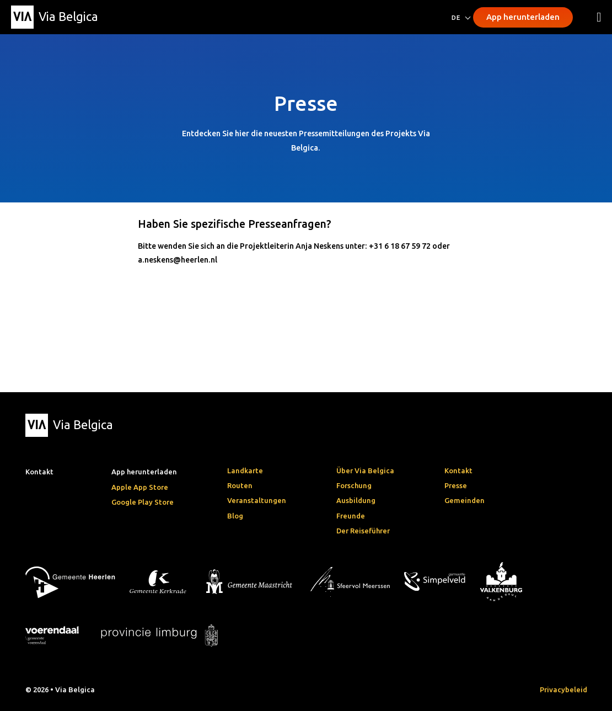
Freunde (350, 516)
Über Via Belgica (365, 470)
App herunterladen (523, 17)
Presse (455, 485)
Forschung (354, 485)
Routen (240, 485)
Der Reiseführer (363, 530)
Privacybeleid (563, 689)
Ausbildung (355, 500)
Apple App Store (139, 487)
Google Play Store (142, 502)
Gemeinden (464, 500)
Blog (235, 516)
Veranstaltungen (256, 500)
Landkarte (245, 470)
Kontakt (458, 470)
